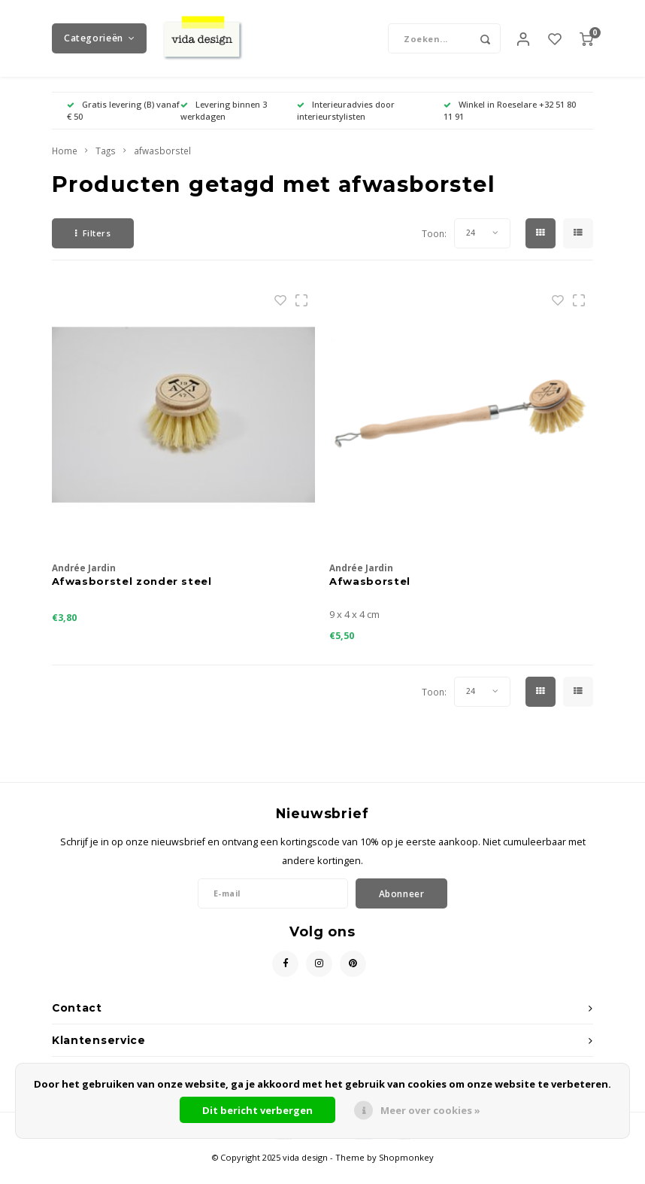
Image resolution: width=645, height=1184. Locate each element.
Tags (105, 164)
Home (64, 164)
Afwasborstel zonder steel (132, 594)
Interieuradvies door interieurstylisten (346, 123)
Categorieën (99, 44)
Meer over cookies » (430, 1110)
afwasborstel (162, 164)
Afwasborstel (369, 594)
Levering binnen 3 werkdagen (223, 123)
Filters (93, 246)
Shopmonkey (406, 1170)
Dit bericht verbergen (257, 1110)
